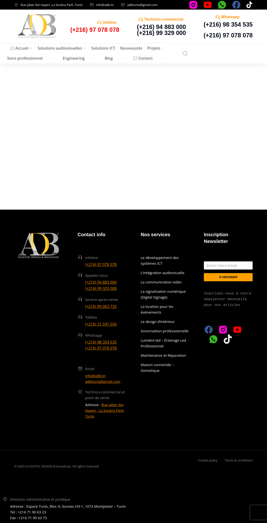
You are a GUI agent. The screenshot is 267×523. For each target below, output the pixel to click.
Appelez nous (96, 275)
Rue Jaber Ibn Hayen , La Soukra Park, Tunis (104, 410)
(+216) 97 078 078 (228, 35)
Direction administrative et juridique (40, 499)
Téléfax (91, 317)
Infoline (110, 22)
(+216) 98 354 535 (228, 24)
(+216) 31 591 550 (101, 324)
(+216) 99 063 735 (101, 306)
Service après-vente (101, 299)
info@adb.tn (105, 5)
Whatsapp (230, 17)
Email (89, 368)
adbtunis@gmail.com (142, 5)
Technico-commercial (163, 19)
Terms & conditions (239, 460)
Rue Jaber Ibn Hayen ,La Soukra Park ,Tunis (52, 5)
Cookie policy (207, 460)
